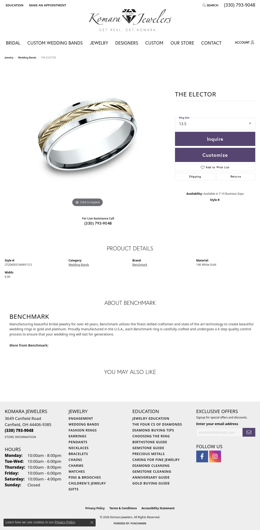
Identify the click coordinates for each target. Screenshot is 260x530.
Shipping (195, 176)
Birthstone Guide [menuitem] (149, 442)
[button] (14, 5)
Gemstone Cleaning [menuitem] (151, 471)
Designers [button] (126, 43)
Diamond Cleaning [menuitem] (151, 465)
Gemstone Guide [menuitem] (148, 448)
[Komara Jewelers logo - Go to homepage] (130, 20)
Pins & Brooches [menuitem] (84, 477)
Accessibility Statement (158, 508)
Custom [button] (154, 43)
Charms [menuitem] (75, 465)
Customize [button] (215, 155)
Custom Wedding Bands (55, 43)
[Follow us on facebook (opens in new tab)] (202, 456)
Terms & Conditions (123, 508)
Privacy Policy (95, 508)
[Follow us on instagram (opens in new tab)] (215, 456)
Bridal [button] (13, 43)
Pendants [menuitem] (77, 442)
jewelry (9, 57)
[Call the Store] (19, 430)
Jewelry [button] (99, 43)
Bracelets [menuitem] (78, 453)
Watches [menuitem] (76, 471)
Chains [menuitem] (75, 459)
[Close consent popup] (91, 522)
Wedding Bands (27, 57)
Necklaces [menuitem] (78, 448)
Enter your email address (217, 424)
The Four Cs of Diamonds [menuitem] (157, 424)
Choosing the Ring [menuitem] (151, 436)
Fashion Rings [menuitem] (82, 430)
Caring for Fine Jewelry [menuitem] (156, 459)
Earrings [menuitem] (77, 436)
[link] (47, 5)
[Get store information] (20, 437)
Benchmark (139, 264)
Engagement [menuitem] (80, 418)
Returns (235, 176)
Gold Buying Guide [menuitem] (151, 483)
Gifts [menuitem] (73, 489)
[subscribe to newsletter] (249, 432)
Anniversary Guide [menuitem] (151, 477)
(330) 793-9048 (98, 223)
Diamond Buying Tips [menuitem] (153, 430)
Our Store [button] (182, 43)
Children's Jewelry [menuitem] (87, 483)
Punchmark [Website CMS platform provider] (138, 523)
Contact (211, 43)
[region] (87, 137)
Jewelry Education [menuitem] (151, 418)
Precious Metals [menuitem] (148, 453)
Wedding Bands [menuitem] (83, 424)
